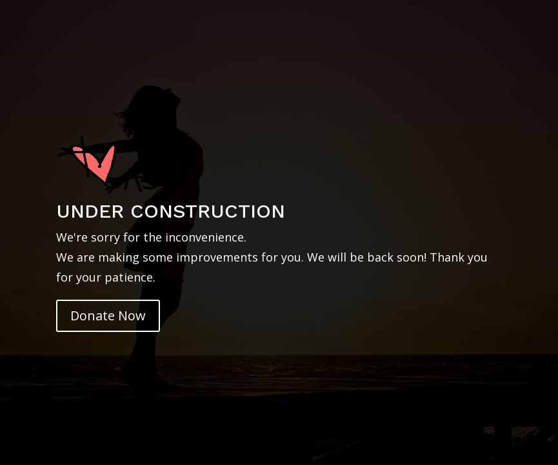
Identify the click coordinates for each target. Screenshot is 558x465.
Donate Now (108, 315)
